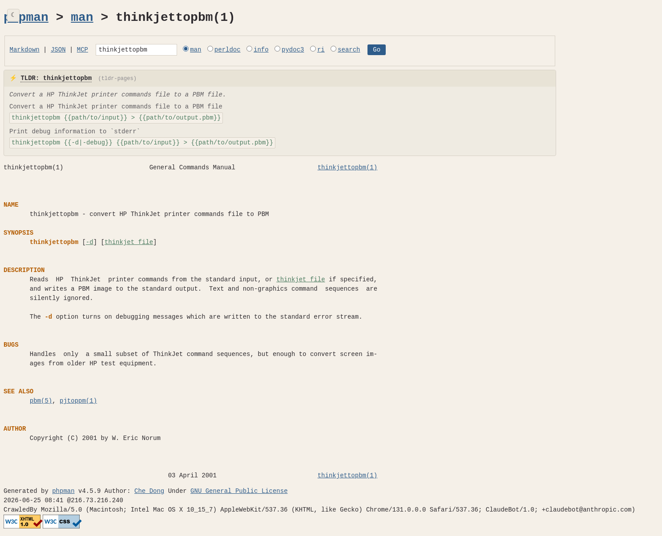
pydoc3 (309, 50)
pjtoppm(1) (78, 402)
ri (337, 50)
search (365, 50)
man (82, 17)
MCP (82, 50)
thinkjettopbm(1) (347, 169)
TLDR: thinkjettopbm (56, 80)
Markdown (25, 50)
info (277, 50)
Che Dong (149, 492)
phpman (26, 17)
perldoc (244, 50)
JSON (58, 50)
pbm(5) (41, 402)
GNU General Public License (238, 492)
